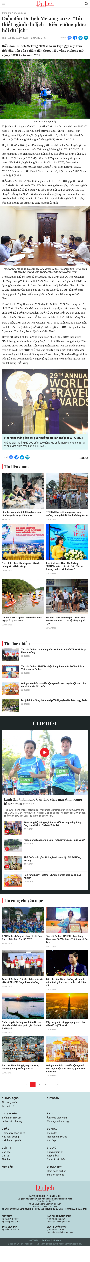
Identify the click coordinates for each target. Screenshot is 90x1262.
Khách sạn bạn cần (12, 1154)
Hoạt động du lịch (57, 1186)
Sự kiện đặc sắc (56, 1190)
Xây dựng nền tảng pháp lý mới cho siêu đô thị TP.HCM (66, 1034)
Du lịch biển (10, 1125)
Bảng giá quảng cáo (51, 1256)
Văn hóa (6, 1166)
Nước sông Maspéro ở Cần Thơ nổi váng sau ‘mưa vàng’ (52, 851)
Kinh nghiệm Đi (55, 1166)
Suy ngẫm (53, 1109)
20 (57, 1096)
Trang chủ (7, 12)
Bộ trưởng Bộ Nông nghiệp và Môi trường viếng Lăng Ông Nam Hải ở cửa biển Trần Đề (53, 833)
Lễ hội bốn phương (12, 1134)
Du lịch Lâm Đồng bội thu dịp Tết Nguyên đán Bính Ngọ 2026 (52, 711)
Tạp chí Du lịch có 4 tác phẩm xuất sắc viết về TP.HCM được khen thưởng (51, 660)
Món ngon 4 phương (58, 1134)
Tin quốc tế (8, 1118)
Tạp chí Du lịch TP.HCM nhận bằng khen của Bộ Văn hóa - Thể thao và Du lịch (53, 677)
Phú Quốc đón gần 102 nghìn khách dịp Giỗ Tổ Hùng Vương (53, 868)
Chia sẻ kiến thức (56, 1174)
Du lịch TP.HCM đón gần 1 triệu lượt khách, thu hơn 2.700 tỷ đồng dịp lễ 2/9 (66, 629)
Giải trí (6, 1162)
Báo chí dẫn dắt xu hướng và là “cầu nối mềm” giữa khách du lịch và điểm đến (67, 992)
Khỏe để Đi (53, 1170)
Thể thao (7, 1174)
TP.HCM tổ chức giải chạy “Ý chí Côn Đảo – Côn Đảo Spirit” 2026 (22, 947)
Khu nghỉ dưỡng (11, 1150)
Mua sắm (8, 1182)
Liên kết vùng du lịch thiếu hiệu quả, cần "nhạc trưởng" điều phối (22, 518)
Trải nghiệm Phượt (57, 1150)
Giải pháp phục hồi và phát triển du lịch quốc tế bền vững (21, 573)
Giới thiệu (33, 1256)
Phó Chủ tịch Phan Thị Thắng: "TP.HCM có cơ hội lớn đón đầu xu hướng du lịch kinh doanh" (65, 574)
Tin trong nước (10, 1114)
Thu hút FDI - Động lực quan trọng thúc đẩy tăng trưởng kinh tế (21, 1078)
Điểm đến (52, 1146)
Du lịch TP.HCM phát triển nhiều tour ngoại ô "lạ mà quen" (22, 628)
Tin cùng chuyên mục (24, 909)
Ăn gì (50, 1125)
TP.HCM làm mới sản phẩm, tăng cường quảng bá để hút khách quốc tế (66, 520)
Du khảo (52, 1141)
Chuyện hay (54, 1182)
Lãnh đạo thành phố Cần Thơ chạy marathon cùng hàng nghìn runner (41, 810)
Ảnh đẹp (51, 1154)
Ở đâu (5, 1141)
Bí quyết (52, 1162)
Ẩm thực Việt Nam (57, 1130)
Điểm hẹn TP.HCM (12, 1130)
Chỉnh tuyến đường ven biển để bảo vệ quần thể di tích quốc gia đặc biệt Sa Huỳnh (22, 1036)
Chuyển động (21, 12)
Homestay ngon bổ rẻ (14, 1146)
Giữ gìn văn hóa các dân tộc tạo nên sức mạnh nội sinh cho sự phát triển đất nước (54, 694)
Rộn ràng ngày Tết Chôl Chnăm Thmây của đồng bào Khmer (53, 886)
